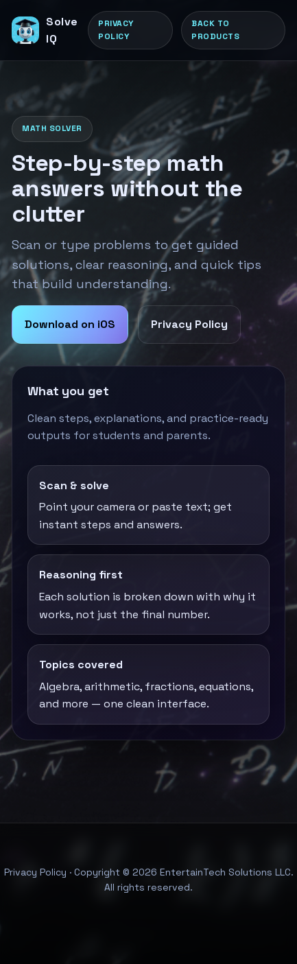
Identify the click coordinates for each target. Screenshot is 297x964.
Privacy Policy (116, 30)
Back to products (215, 30)
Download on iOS (70, 324)
